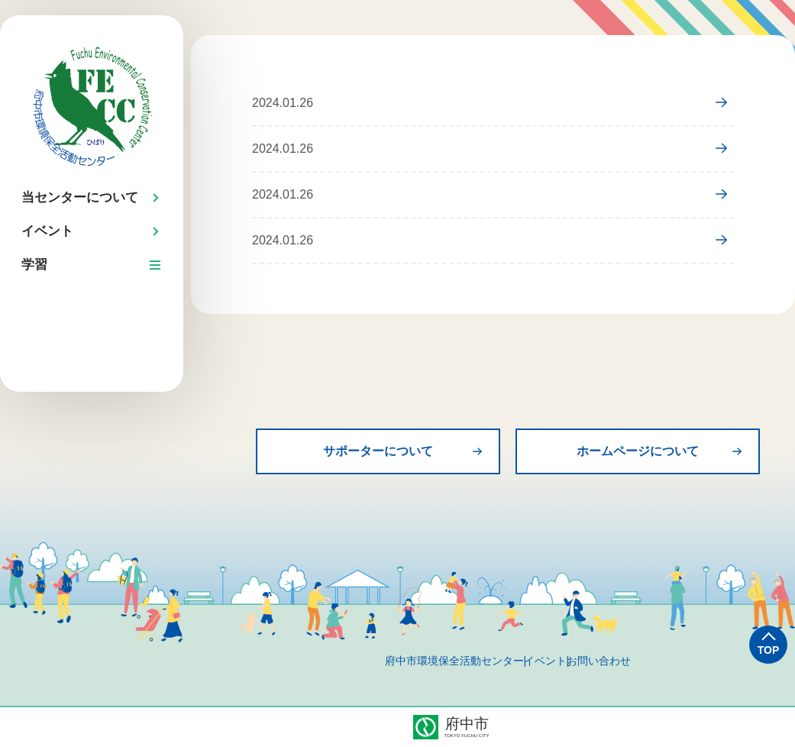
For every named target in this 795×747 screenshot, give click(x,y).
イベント (545, 661)
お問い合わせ (637, 661)
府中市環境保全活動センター (416, 661)
